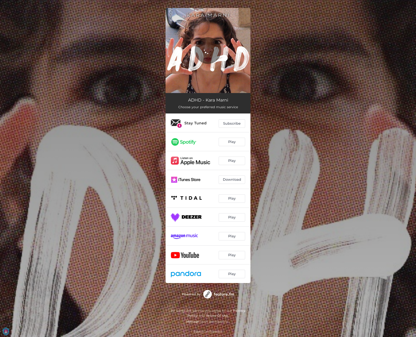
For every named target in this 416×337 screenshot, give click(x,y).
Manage (192, 321)
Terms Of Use (217, 316)
